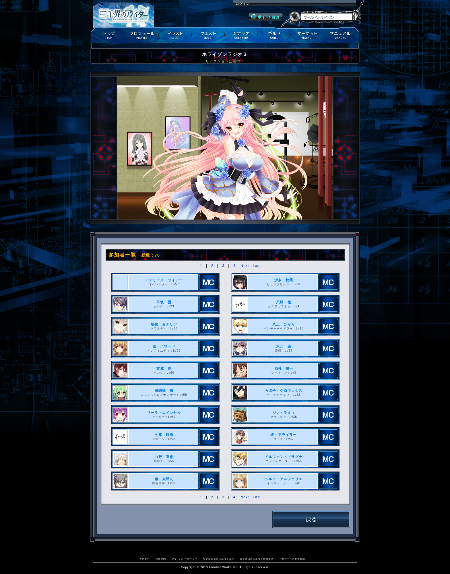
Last (257, 266)
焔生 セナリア (164, 324)
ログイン (242, 4)
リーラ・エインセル (164, 413)
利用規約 (161, 558)
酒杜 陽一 (283, 368)
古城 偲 (164, 368)
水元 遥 (283, 346)
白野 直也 (164, 457)
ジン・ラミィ (283, 413)
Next (244, 266)
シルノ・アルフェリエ (284, 479)
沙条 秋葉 (283, 280)
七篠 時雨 (164, 435)
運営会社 (144, 558)
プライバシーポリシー (184, 558)
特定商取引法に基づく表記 (218, 558)
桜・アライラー (283, 435)
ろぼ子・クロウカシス (284, 391)
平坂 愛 (164, 302)
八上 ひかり (283, 324)
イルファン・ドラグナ (284, 457)
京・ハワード (164, 346)
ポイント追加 (266, 17)
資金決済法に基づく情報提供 (257, 558)
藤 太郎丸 (164, 479)
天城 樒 (283, 302)
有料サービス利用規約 (292, 558)
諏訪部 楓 (164, 391)
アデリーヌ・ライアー (164, 280)
